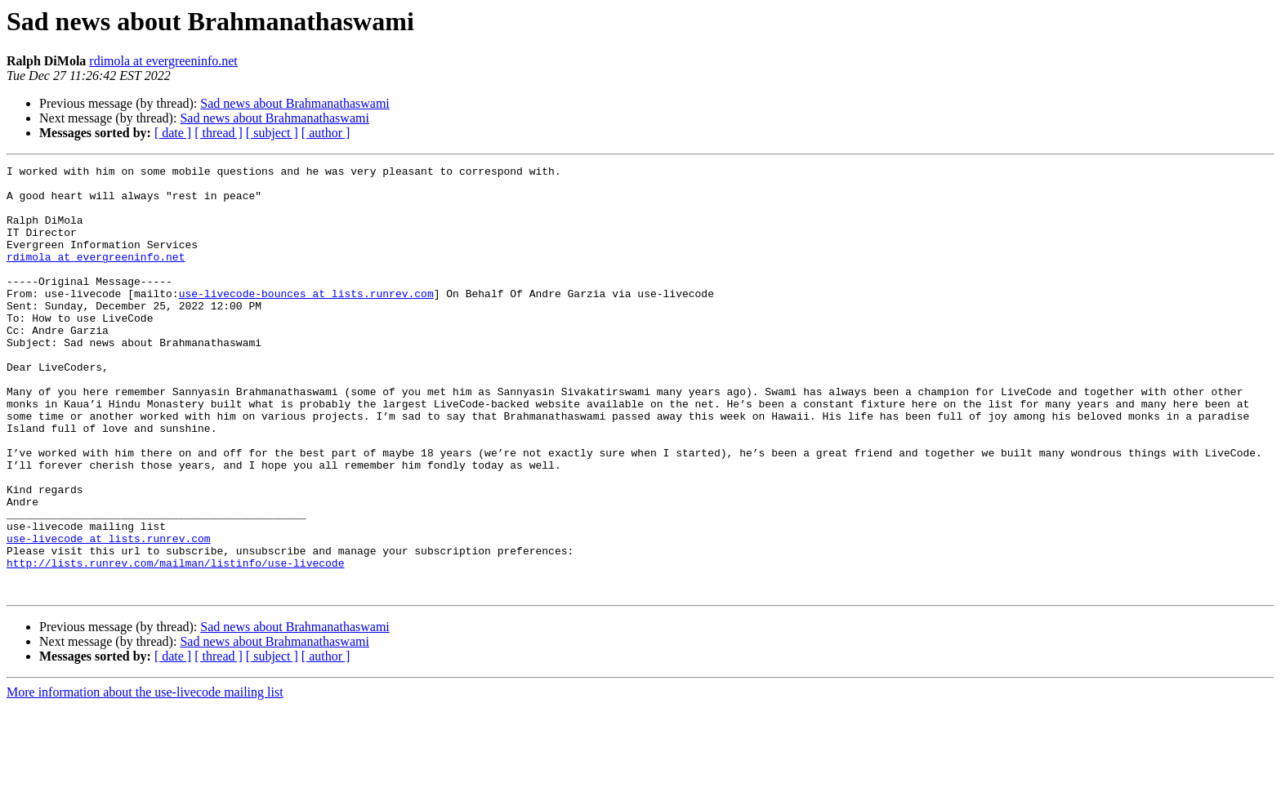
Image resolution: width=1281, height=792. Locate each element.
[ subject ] (272, 133)
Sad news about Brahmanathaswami (295, 103)
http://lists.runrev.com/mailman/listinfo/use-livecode (175, 643)
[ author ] (325, 133)
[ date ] (172, 133)
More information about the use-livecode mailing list (145, 778)
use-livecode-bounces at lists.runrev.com (306, 320)
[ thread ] (218, 133)
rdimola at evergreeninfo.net (163, 61)
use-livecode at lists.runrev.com (109, 614)
